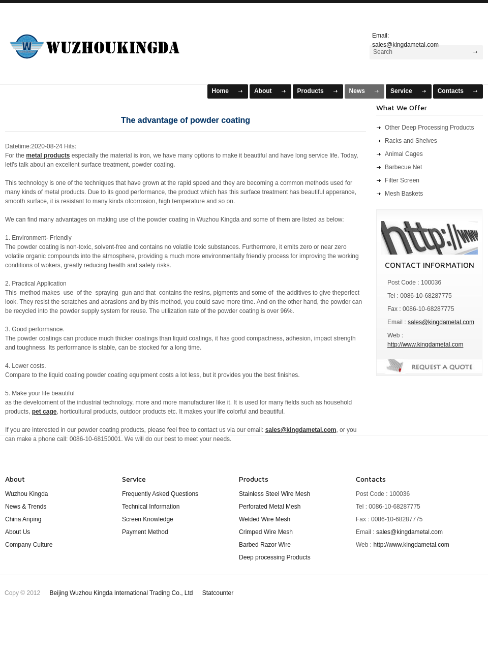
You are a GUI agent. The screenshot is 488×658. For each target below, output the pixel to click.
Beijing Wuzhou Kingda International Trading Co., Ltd (122, 593)
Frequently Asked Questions (160, 493)
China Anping (23, 519)
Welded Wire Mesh (264, 519)
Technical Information (150, 506)
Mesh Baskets (404, 193)
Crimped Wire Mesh (266, 532)
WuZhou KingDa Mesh (107, 42)
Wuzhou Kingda (26, 493)
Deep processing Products (275, 557)
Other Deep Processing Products (429, 127)
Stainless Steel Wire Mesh (274, 493)
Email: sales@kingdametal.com (405, 38)
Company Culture (28, 544)
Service (401, 91)
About (263, 91)
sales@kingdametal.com (441, 322)
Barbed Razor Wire (265, 544)
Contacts (451, 91)
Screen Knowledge (147, 519)
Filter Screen (402, 180)
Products (310, 91)
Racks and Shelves (411, 140)
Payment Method (145, 532)
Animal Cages (404, 154)
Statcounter (217, 593)
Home (220, 91)
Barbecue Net (403, 167)
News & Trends (25, 506)
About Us (17, 532)
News (357, 91)
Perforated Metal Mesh (269, 506)
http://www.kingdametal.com (425, 344)
